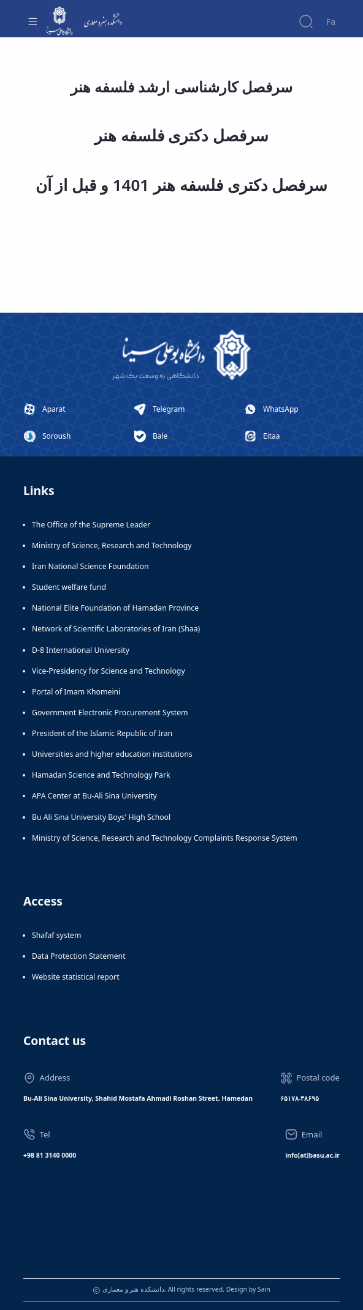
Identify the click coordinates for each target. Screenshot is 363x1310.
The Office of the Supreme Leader (91, 524)
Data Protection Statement (79, 956)
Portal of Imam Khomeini (76, 692)
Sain (264, 1289)
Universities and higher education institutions (112, 754)
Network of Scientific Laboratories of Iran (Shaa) (116, 628)
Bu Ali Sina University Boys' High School (101, 817)
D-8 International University (80, 650)
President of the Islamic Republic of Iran (102, 733)
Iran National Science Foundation (90, 566)
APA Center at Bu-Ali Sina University (94, 796)
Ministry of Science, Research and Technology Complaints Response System (164, 838)
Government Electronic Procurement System (110, 712)
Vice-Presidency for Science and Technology (108, 671)
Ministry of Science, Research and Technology (112, 545)
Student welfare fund (69, 587)
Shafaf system (56, 935)
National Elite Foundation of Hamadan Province (115, 608)
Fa (330, 22)
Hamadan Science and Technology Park (101, 775)
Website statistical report (76, 977)
